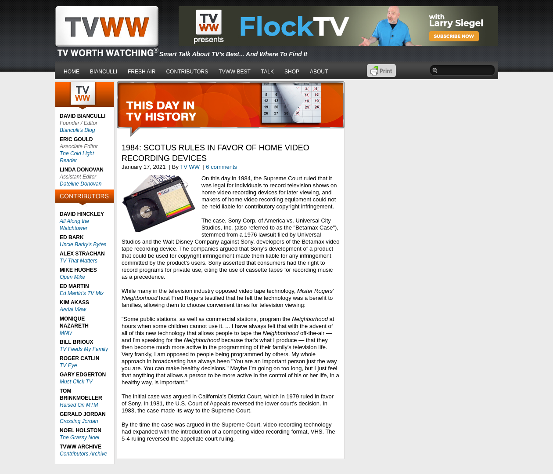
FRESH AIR (141, 72)
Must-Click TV (76, 382)
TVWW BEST (235, 72)
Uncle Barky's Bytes (83, 244)
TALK (267, 72)
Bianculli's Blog (77, 130)
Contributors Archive (83, 454)
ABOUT (319, 72)
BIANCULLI (103, 72)
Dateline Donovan (80, 184)
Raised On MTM (79, 405)
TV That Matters (78, 261)
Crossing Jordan (79, 421)
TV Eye (68, 365)
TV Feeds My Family (84, 349)
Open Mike (72, 277)
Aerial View (73, 309)
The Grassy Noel (79, 437)
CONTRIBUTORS (187, 72)
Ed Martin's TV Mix (82, 293)
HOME (71, 72)
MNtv (66, 333)
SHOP (291, 72)
